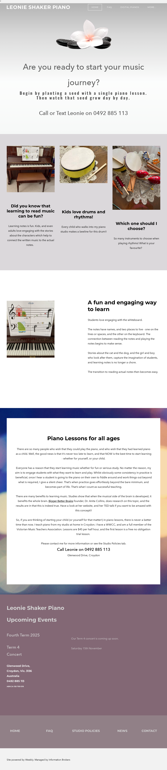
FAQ (109, 7)
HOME (15, 731)
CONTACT (149, 731)
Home (94, 7)
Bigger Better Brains (61, 501)
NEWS (122, 731)
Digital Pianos (129, 7)
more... (151, 7)
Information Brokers (59, 759)
